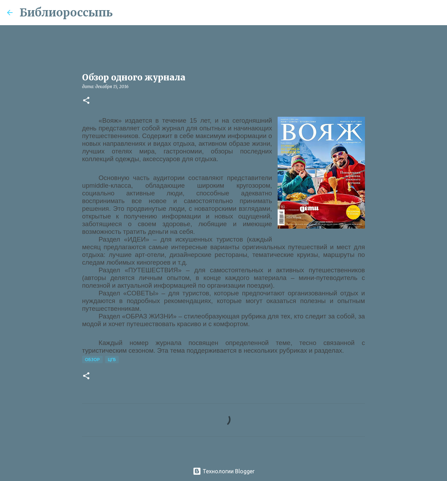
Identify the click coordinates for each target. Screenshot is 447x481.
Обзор (92, 359)
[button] (86, 101)
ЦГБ (112, 359)
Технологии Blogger (224, 471)
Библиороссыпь (66, 13)
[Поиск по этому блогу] (404, 12)
